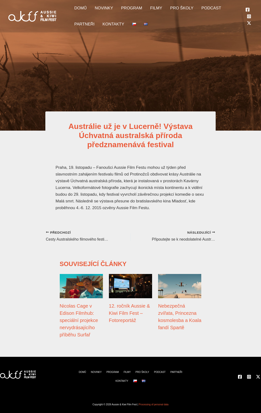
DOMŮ (79, 9)
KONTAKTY (83, 29)
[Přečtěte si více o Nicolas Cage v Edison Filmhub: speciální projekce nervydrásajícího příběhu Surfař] (81, 286)
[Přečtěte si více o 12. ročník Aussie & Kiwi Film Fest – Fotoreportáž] (130, 286)
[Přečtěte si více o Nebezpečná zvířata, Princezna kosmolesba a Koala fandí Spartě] (179, 286)
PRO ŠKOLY (167, 9)
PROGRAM (123, 9)
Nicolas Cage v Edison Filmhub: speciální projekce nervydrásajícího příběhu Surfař (79, 320)
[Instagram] (249, 19)
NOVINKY (99, 9)
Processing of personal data (153, 404)
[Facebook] (247, 13)
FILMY (145, 9)
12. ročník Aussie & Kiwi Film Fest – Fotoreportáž (129, 313)
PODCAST (193, 9)
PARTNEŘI (218, 9)
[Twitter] (249, 26)
